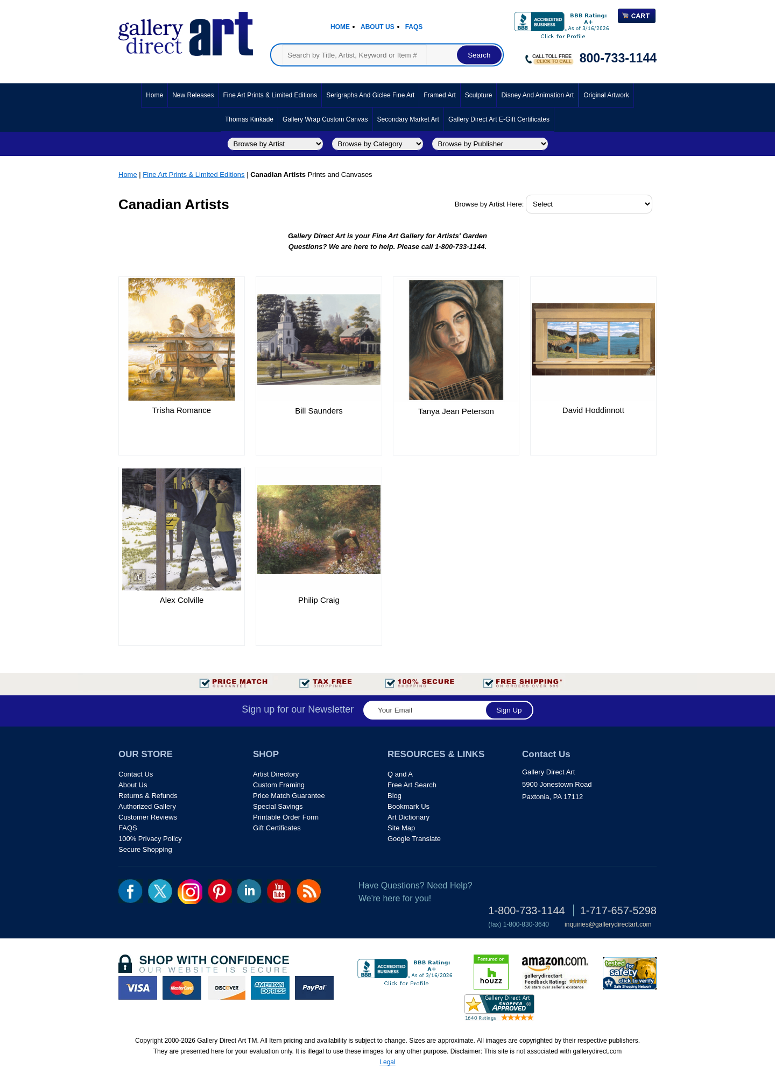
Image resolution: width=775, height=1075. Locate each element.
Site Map (401, 828)
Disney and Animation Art (537, 95)
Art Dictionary (408, 817)
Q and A (400, 774)
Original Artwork (606, 95)
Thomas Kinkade (249, 119)
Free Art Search (412, 785)
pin (220, 891)
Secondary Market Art (408, 119)
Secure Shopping (145, 849)
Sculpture (478, 95)
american (270, 988)
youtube (279, 891)
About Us (377, 27)
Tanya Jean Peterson (456, 411)
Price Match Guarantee (289, 796)
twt (160, 891)
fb (130, 891)
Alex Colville (182, 599)
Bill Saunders (318, 410)
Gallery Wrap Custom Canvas (325, 119)
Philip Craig (319, 599)
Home (340, 27)
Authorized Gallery (147, 806)
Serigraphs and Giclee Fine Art (370, 95)
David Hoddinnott (593, 410)
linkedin (249, 891)
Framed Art (439, 95)
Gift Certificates (277, 828)
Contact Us (135, 774)
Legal (387, 1062)
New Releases (193, 95)
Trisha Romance (181, 410)
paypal (314, 988)
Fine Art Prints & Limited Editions (270, 95)
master (182, 988)
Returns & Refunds (148, 796)
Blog (394, 796)
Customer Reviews (147, 817)
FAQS (127, 828)
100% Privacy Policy (150, 839)
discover (226, 988)
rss (309, 891)
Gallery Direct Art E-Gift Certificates (498, 119)
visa (137, 988)
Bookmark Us (408, 806)
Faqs (414, 27)
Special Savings (278, 806)
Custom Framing (279, 785)
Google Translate (414, 839)
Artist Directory (276, 774)
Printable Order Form (286, 817)
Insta (190, 891)
